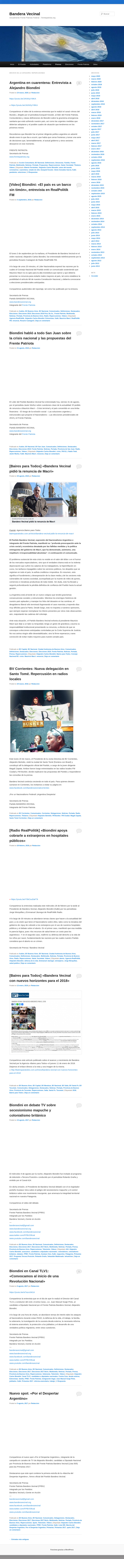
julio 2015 (95, 199)
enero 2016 (95, 182)
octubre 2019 (96, 84)
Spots (35, 1523)
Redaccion (35, 93)
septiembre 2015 (98, 193)
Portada (35, 165)
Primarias (50, 1527)
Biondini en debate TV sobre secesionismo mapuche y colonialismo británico (32, 1110)
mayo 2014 (95, 238)
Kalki (74, 170)
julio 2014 (95, 233)
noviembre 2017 (97, 124)
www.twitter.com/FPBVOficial (22, 1235)
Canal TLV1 (26, 1376)
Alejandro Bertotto (44, 816)
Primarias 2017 (27, 1381)
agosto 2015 (96, 196)
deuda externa (74, 1376)
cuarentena (23, 170)
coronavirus (14, 170)
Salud (63, 165)
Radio (46, 316)
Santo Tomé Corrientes (18, 818)
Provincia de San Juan (66, 449)
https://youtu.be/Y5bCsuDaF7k (24, 899)
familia (21, 1379)
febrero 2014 (96, 247)
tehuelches (69, 1256)
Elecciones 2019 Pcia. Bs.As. (43, 313)
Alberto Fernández (31, 167)
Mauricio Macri (65, 318)
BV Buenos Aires (31, 311)
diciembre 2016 (97, 152)
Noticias (28, 165)
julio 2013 (95, 263)
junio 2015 (95, 202)
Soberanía (46, 1374)
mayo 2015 (95, 205)
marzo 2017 (96, 143)
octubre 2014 (96, 224)
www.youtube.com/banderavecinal (24, 1238)
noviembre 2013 (97, 252)
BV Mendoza (46, 1086)
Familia (67, 163)
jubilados (12, 1381)
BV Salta (65, 1086)
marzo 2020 (96, 79)
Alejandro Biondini (16, 961)
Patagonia (69, 1254)
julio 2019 (95, 90)
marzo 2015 (96, 210)
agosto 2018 (96, 107)
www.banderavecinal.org (20, 302)
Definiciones (49, 163)
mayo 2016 (95, 171)
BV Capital (23, 649)
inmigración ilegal (48, 1379)
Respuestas (32, 172)
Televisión (46, 1249)
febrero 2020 (96, 82)
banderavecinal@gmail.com (21, 1225)
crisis (59, 451)
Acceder (94, 276)
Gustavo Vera (46, 1254)
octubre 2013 (96, 255)
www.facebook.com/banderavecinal (24, 1232)
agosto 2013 (96, 261)
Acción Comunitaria (26, 163)
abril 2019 (95, 98)
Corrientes (46, 813)
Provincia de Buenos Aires (33, 316)
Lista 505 (62, 1525)
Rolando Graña (41, 1256)
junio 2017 (95, 135)
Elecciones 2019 (25, 313)
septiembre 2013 (98, 258)
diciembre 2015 (97, 185)
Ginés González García (62, 170)
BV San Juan (40, 447)
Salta (46, 1090)
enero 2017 (95, 149)
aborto (61, 958)
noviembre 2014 (97, 221)
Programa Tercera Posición (24, 1256)
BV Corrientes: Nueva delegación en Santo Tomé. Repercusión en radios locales (39, 674)
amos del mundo (65, 167)
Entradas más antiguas (19, 1539)
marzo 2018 (96, 112)
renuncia (16, 321)
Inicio (12, 64)
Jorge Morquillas (70, 961)
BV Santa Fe (74, 1086)
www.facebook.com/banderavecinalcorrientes (29, 788)
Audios (21, 311)
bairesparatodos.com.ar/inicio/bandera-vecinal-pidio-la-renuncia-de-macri (41, 533)
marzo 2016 (96, 177)
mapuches (61, 1254)
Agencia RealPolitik (16, 318)
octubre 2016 (96, 157)
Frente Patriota (83, 64)
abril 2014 (95, 241)
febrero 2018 (96, 115)
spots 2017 (71, 1527)
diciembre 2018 (97, 101)
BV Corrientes (24, 813)
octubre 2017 (96, 126)
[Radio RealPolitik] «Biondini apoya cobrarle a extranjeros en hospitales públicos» (38, 835)
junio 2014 (95, 235)
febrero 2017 (96, 146)
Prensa (58, 64)
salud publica (14, 963)
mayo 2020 (95, 76)
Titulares (77, 165)
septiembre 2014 (98, 227)
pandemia (13, 172)
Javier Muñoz (14, 454)
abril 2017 (95, 140)
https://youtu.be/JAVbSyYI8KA (22, 99)
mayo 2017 (95, 138)
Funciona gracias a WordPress (62, 1550)
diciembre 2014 (97, 219)
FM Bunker (56, 816)
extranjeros (59, 961)
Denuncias (59, 163)
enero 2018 (95, 118)
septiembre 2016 (98, 160)
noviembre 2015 (97, 188)
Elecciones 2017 (25, 1247)
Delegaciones (56, 813)
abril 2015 (95, 208)
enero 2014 (95, 249)
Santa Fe (52, 1090)
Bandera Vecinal (24, 14)
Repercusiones (54, 165)
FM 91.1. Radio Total (69, 451)
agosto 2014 (96, 230)
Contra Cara (63, 1376)
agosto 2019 (96, 87)
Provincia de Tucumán (22, 1090)
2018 (74, 1090)
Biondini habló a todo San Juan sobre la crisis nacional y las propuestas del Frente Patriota (40, 338)
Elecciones (69, 64)
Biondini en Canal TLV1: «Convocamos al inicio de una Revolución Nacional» (34, 1276)
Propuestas (43, 165)
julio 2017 (95, 132)
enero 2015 (95, 216)
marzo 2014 (96, 244)
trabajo (52, 1381)
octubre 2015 (96, 191)
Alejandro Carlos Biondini (48, 167)
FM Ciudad (65, 816)
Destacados (75, 311)
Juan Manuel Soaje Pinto (65, 1379)
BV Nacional (39, 163)
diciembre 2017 (97, 121)
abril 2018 (95, 110)
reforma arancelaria (41, 1381)
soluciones (22, 172)
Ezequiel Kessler (47, 170)
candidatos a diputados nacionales (44, 1252)
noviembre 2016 (97, 154)
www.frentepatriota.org (19, 157)
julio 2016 (95, 166)
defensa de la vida (31, 961)
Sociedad (69, 165)
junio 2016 (95, 168)
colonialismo (63, 1252)
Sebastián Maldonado (55, 1256)
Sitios (95, 64)
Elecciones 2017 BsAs (40, 1247)
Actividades (34, 64)
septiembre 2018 (98, 104)
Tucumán (59, 1090)
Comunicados (54, 311)
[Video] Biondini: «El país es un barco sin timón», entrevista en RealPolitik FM (40, 190)
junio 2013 (95, 266)
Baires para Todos (63, 654)
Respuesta (61, 1381)
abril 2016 (95, 174)
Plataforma (47, 64)
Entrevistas (49, 318)
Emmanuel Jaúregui (46, 961)
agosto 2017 (96, 129)
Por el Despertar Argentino (36, 1527)
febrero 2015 (96, 213)
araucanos (26, 1252)
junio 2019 (95, 93)
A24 (67, 1249)
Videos (12, 167)
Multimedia (20, 165)
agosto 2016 (96, 163)
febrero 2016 (96, 179)
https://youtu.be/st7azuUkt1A (22, 1292)
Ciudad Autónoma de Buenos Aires (51, 649)
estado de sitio (34, 170)
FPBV (26, 1254)
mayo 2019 (95, 96)
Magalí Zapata (75, 816)
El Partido (22, 64)
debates (20, 1254)
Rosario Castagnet (27, 321)
